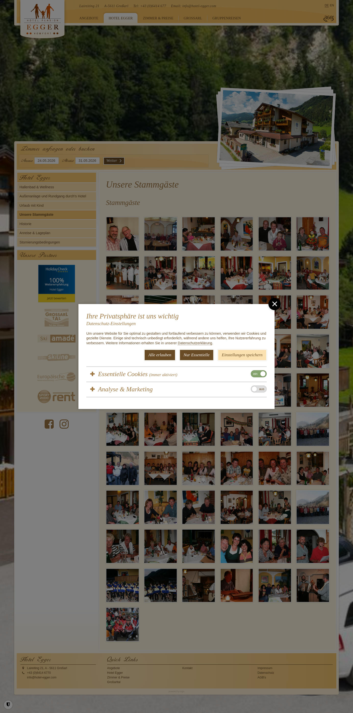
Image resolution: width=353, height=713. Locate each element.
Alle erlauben (159, 355)
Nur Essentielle (197, 355)
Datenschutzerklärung (195, 343)
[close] (274, 304)
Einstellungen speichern (242, 355)
